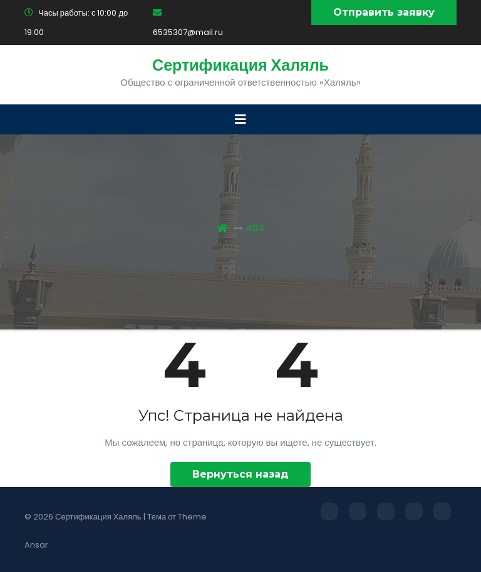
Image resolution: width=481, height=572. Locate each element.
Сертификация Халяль (240, 65)
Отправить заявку (384, 12)
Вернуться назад (240, 474)
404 (255, 227)
